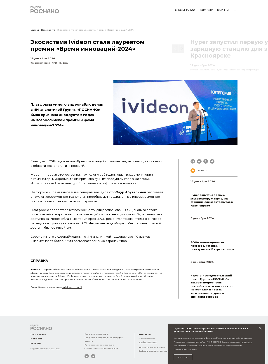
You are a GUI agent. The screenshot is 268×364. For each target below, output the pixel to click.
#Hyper (194, 186)
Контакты (145, 334)
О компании (185, 10)
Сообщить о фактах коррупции (154, 351)
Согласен (183, 357)
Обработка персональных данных (101, 348)
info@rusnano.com (148, 342)
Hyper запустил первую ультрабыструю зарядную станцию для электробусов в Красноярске (211, 200)
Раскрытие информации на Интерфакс (104, 337)
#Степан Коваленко (201, 237)
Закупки (89, 341)
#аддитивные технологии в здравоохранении (205, 232)
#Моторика (196, 223)
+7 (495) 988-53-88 (147, 338)
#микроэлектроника (201, 267)
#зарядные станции (210, 186)
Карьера (223, 10)
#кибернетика (212, 223)
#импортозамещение (202, 270)
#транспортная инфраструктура (208, 190)
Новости (206, 10)
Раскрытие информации (97, 334)
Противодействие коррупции (99, 345)
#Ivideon (63, 63)
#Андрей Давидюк (200, 227)
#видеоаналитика (40, 63)
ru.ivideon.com (70, 287)
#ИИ (54, 63)
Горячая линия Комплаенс (152, 347)
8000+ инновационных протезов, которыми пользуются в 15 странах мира (212, 246)
